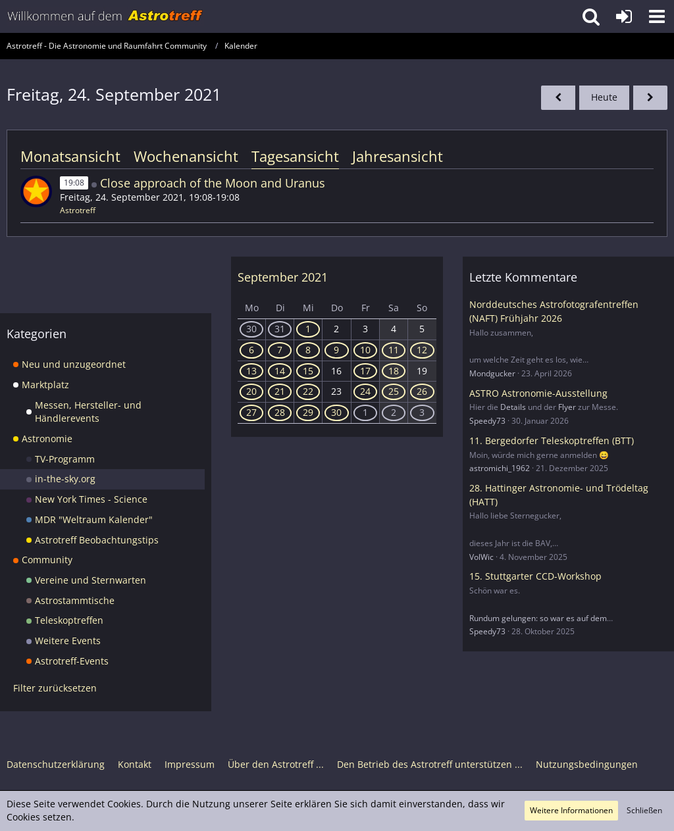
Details (513, 407)
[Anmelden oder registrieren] (624, 16)
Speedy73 (487, 420)
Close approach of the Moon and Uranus (212, 183)
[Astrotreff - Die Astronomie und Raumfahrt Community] (105, 16)
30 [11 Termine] (336, 412)
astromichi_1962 (499, 468)
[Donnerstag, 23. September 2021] (558, 98)
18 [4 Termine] (393, 371)
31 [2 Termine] (279, 328)
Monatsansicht (70, 156)
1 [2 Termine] (308, 328)
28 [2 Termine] (279, 412)
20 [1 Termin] (251, 391)
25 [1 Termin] (393, 391)
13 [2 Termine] (251, 371)
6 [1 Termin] (251, 349)
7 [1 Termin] (279, 349)
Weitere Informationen (571, 810)
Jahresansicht (397, 156)
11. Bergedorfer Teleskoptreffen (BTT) (551, 440)
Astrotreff (77, 210)
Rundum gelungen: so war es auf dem (538, 618)
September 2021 (283, 277)
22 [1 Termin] (308, 391)
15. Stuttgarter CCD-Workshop (535, 576)
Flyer (567, 407)
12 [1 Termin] (422, 349)
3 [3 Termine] (422, 412)
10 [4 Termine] (365, 349)
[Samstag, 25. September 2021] (650, 98)
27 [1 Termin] (251, 412)
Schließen (644, 810)
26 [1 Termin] (422, 391)
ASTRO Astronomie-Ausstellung (538, 393)
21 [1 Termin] (279, 391)
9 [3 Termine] (336, 349)
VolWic (481, 557)
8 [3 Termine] (308, 349)
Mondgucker (492, 373)
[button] (657, 16)
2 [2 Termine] (393, 412)
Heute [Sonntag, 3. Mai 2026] (604, 97)
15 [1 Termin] (308, 371)
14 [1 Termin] (279, 371)
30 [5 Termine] (251, 328)
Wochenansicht (186, 156)
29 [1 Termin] (308, 412)
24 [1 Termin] (365, 391)
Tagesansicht (295, 156)
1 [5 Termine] (365, 412)
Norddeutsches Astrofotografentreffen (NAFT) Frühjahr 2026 (553, 311)
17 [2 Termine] (365, 371)
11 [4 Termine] (393, 349)
